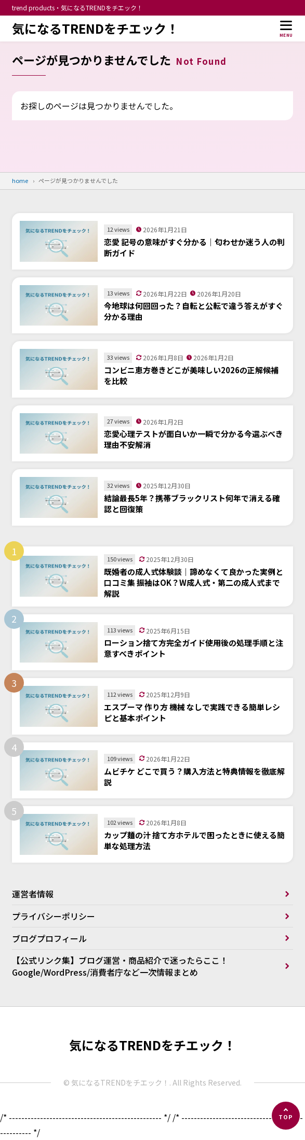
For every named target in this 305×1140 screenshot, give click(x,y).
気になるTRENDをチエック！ (95, 28)
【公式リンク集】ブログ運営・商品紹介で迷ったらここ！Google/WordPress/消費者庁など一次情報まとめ (120, 966)
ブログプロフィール (49, 938)
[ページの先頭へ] (286, 1116)
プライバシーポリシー (53, 916)
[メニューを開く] (286, 28)
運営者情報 (33, 894)
